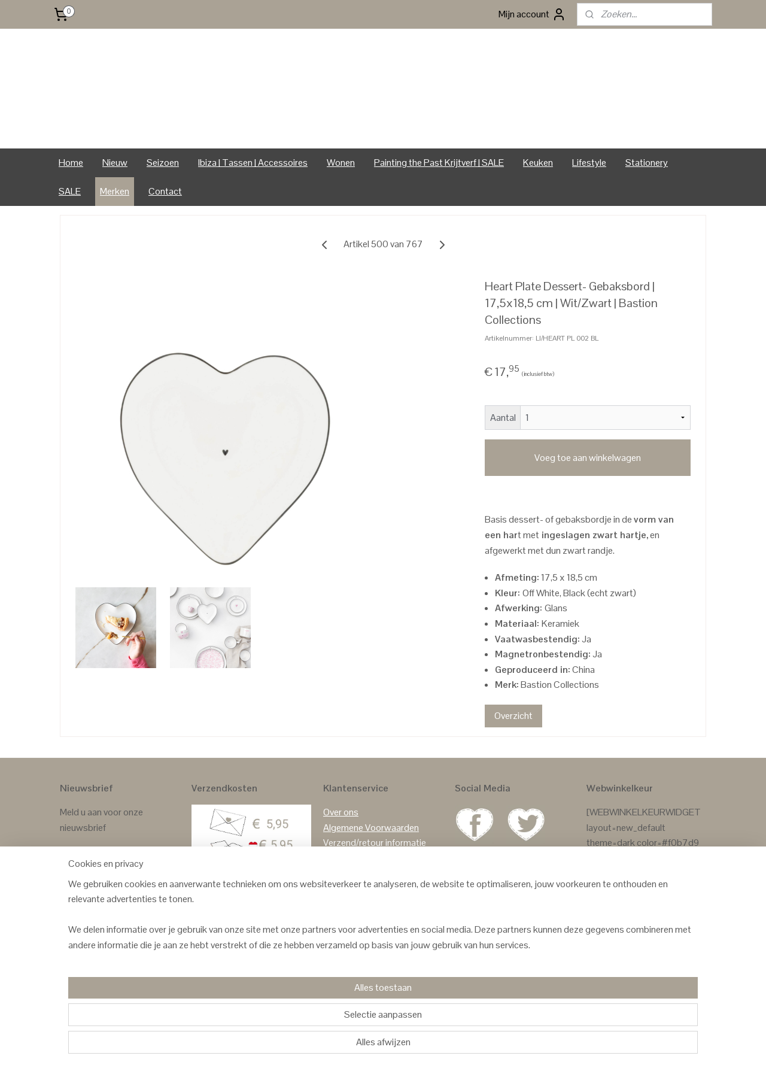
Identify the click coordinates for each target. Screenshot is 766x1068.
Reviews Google (618, 950)
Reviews (603, 935)
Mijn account (532, 14)
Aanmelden (91, 858)
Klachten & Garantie (363, 873)
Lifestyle (589, 162)
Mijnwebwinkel (501, 1046)
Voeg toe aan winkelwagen (587, 457)
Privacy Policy (351, 888)
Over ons (340, 812)
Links (333, 919)
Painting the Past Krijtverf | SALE (439, 162)
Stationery (646, 162)
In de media (345, 935)
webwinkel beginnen (412, 1046)
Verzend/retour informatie (374, 842)
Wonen (341, 162)
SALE (70, 191)
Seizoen (163, 162)
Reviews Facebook (624, 965)
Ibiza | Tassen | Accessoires (253, 162)
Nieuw (114, 162)
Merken (114, 191)
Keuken (538, 162)
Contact (165, 191)
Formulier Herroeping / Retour (382, 858)
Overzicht (513, 715)
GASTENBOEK (652, 935)
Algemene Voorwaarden (371, 827)
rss (375, 1046)
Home (71, 162)
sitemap (356, 1046)
